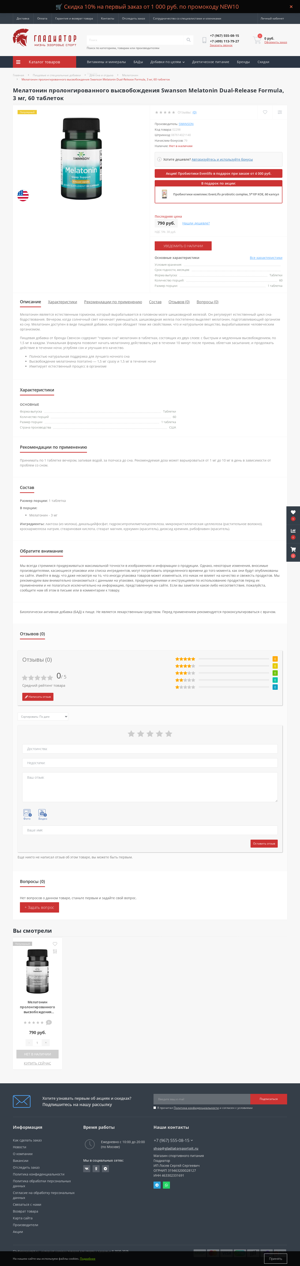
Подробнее (87, 1259)
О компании (23, 1154)
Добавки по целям (167, 62)
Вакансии (20, 1160)
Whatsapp (166, 1185)
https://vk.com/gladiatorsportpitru (87, 1168)
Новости (19, 1147)
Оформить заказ (275, 42)
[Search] (188, 40)
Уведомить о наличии (183, 246)
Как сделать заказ (27, 1140)
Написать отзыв (38, 697)
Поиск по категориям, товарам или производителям (123, 48)
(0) (194, 112)
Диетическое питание (210, 62)
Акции (92, 73)
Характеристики (62, 301)
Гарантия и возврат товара (74, 18)
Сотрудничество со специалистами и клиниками (187, 18)
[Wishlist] (265, 112)
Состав (155, 301)
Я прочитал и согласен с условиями (205, 1108)
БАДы (138, 62)
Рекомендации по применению (113, 301)
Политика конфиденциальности (196, 1108)
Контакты (107, 18)
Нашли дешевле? (196, 223)
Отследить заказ (133, 18)
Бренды (243, 62)
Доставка (23, 18)
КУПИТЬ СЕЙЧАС (37, 1063)
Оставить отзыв (264, 843)
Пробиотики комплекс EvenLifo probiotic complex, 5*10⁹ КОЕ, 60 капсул (226, 194)
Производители (25, 1225)
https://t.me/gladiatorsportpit (105, 1168)
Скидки (264, 62)
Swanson (186, 124)
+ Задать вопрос (39, 907)
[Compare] (279, 112)
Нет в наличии (37, 1054)
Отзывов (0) (179, 301)
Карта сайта (23, 1218)
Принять (275, 1258)
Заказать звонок (221, 45)
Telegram (157, 1185)
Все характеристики (266, 257)
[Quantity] (37, 1042)
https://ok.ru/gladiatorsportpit (96, 1168)
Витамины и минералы (106, 62)
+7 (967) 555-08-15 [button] (173, 1140)
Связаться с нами (27, 1204)
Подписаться (269, 1099)
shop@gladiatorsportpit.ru (176, 1148)
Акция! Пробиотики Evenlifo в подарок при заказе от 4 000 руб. (218, 173)
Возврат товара (25, 1211)
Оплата (42, 18)
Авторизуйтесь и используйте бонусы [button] (222, 159)
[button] (293, 552)
